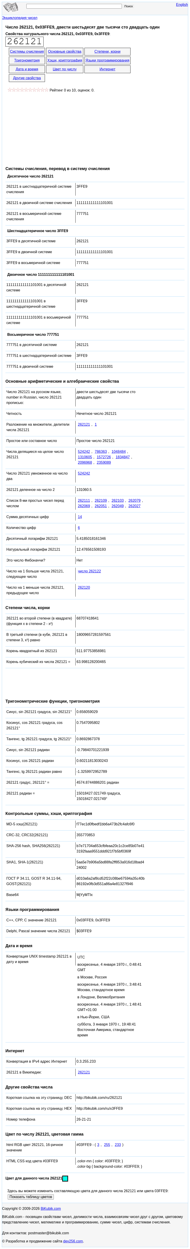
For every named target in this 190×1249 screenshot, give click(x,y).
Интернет (107, 69)
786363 (101, 452)
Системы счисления (27, 51)
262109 (101, 500)
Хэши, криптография (64, 60)
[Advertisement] (43, 127)
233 (118, 1145)
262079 (134, 500)
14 (80, 517)
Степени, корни (107, 51)
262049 (118, 506)
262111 (84, 500)
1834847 (123, 457)
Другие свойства (27, 78)
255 (107, 1145)
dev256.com (73, 1241)
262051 (101, 506)
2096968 (85, 462)
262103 (118, 500)
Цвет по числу (65, 69)
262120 (84, 587)
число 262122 (89, 571)
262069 (84, 506)
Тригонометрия (27, 60)
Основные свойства (64, 51)
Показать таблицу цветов (31, 1197)
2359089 (104, 462)
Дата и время (27, 69)
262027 (134, 506)
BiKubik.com (51, 1209)
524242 (84, 452)
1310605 (85, 457)
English (182, 5)
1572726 (104, 457)
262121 (84, 424)
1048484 (119, 452)
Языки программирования (107, 60)
